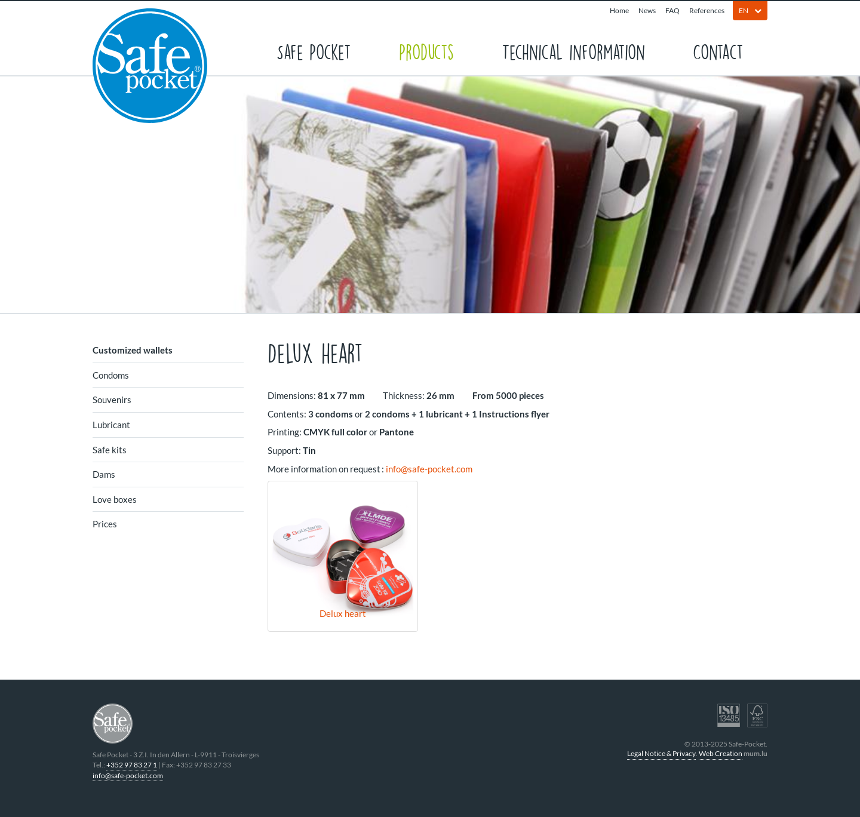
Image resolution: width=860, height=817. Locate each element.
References (706, 10)
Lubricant (111, 424)
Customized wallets (133, 350)
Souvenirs (112, 399)
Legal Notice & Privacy (661, 753)
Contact (718, 51)
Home (619, 10)
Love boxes (115, 499)
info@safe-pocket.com (429, 468)
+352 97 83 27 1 (131, 764)
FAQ (672, 10)
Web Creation (720, 753)
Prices (105, 523)
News (647, 10)
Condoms (111, 375)
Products (426, 51)
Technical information (573, 51)
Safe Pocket (314, 51)
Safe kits (110, 449)
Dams (104, 474)
